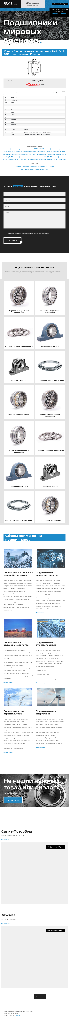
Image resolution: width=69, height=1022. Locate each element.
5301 (36, 169)
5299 (29, 169)
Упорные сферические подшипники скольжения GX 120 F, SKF (23, 149)
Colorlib (17, 1015)
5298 (26, 169)
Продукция (56, 9)
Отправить (12, 240)
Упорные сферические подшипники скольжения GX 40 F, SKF (47, 159)
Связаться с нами (59, 13)
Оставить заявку (8, 614)
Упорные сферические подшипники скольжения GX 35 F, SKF (31, 157)
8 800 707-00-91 (58, 11)
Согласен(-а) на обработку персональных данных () (29, 233)
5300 (32, 169)
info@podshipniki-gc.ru (60, 4)
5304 (46, 169)
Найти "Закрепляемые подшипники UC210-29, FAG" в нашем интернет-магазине (34, 83)
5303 (42, 169)
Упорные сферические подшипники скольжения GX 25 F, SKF (34, 166)
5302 (39, 169)
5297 (22, 169)
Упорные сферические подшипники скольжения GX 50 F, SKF (39, 151)
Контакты (65, 9)
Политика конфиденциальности (41, 233)
